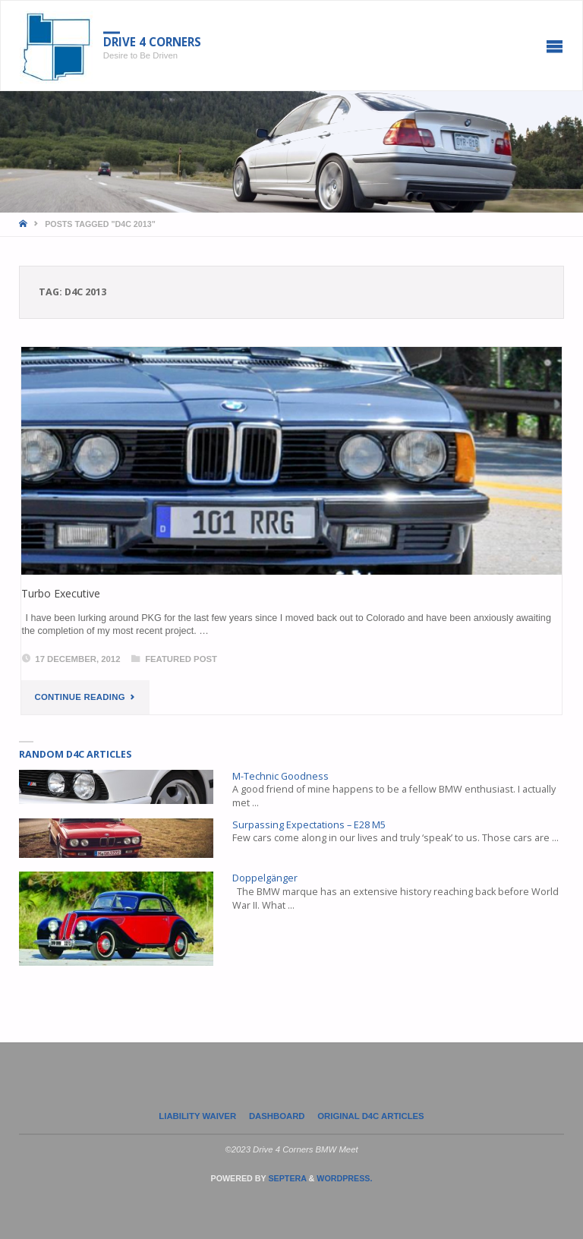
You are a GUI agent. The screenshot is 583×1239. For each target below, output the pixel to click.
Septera (286, 1178)
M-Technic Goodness (280, 776)
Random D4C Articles (75, 754)
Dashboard (277, 1116)
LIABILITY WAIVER (197, 1116)
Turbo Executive (60, 593)
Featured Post (181, 659)
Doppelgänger (265, 878)
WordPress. (344, 1178)
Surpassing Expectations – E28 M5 (309, 824)
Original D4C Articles (370, 1116)
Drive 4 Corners (152, 41)
